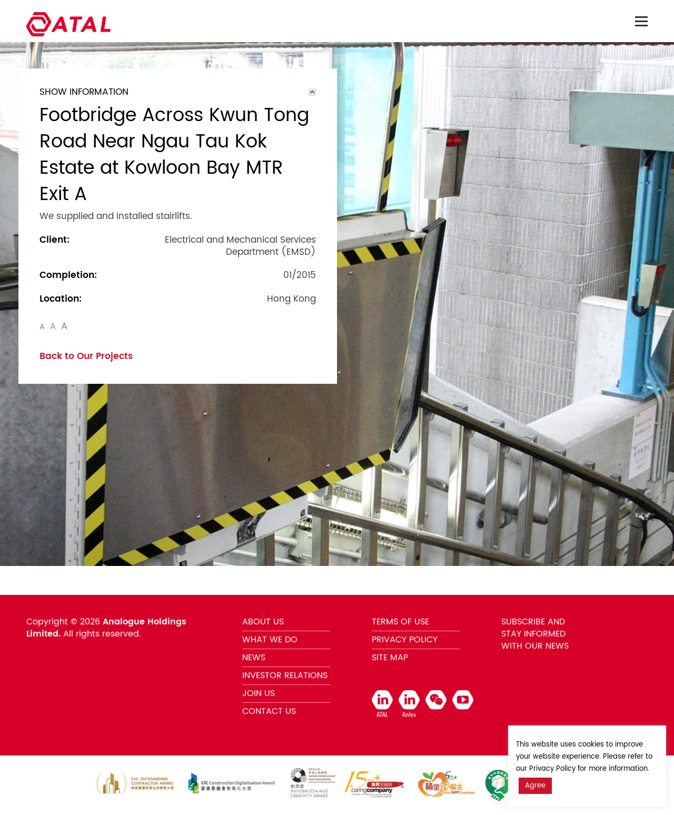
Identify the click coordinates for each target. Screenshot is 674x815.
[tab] (177, 92)
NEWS (253, 657)
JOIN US (258, 693)
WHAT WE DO (270, 640)
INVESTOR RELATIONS (285, 675)
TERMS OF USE (400, 622)
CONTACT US (269, 711)
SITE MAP (390, 657)
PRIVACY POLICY (405, 640)
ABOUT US (263, 622)
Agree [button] (535, 785)
